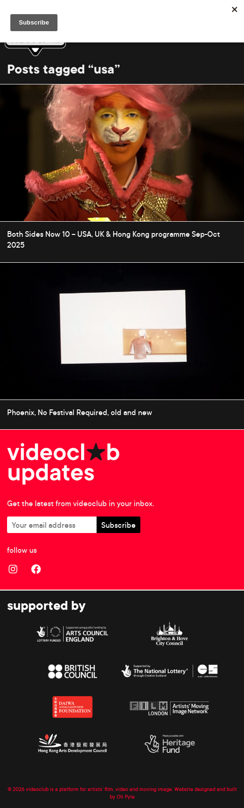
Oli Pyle (126, 796)
